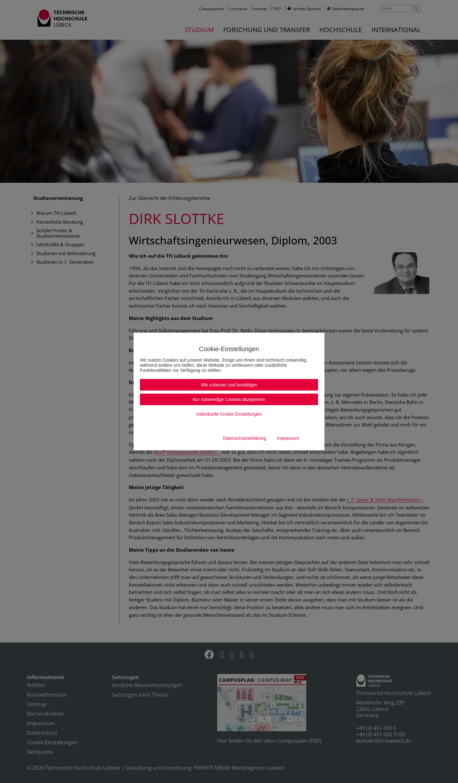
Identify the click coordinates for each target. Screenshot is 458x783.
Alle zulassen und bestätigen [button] (229, 384)
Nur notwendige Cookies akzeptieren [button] (229, 399)
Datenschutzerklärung (244, 438)
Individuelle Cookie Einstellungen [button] (228, 414)
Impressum (288, 438)
